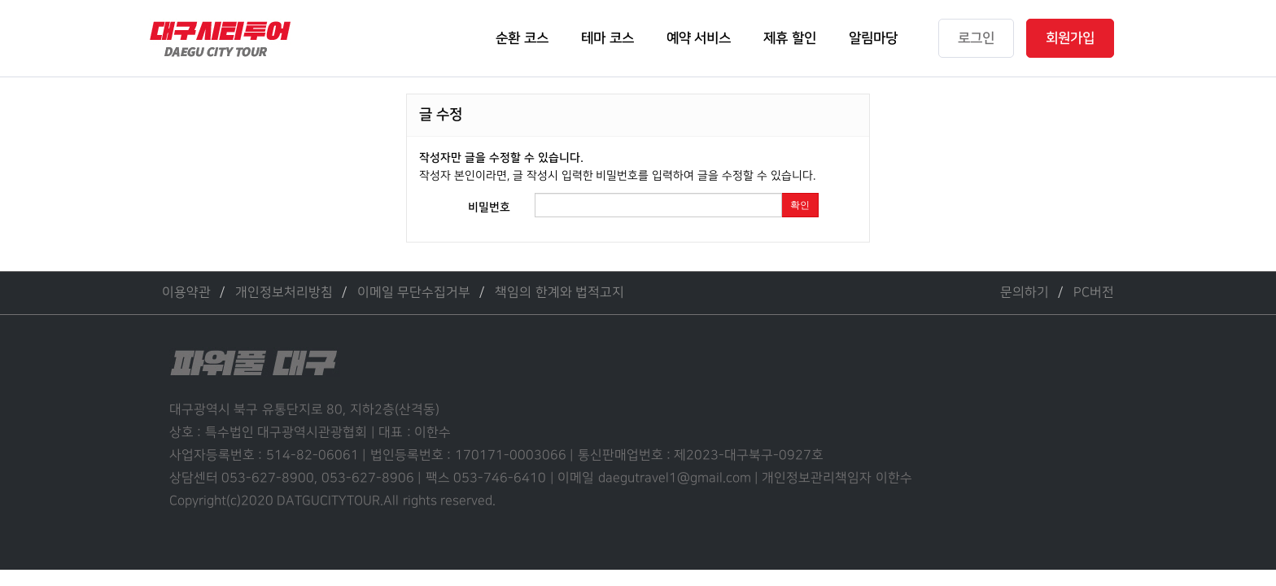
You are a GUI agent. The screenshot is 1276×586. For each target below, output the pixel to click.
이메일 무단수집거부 (413, 293)
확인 (800, 205)
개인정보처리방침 (284, 293)
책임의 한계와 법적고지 (559, 293)
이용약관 (186, 293)
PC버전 (1093, 293)
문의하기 (1024, 293)
